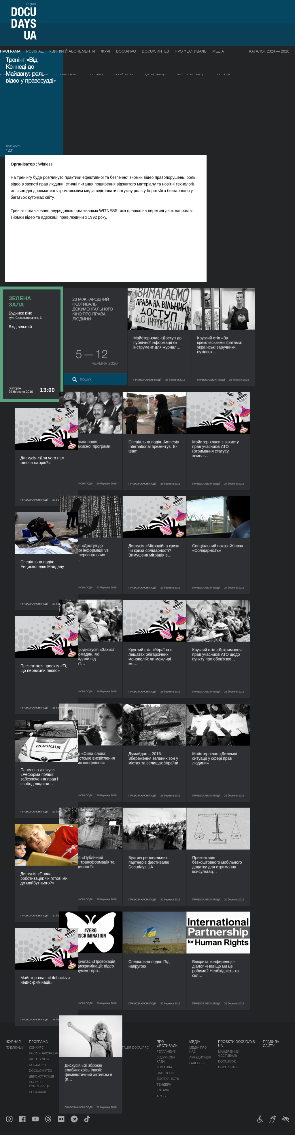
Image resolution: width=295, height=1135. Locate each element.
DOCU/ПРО (126, 51)
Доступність (167, 1078)
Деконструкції (155, 74)
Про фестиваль (191, 51)
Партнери (164, 1073)
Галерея (196, 1063)
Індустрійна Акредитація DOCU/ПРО (118, 1047)
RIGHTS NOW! (68, 74)
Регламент (165, 1051)
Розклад (35, 51)
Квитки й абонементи (72, 51)
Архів (161, 1096)
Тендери (163, 1084)
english (31, 4)
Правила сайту (271, 1044)
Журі (105, 51)
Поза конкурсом (36, 74)
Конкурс (6, 74)
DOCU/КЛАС (223, 74)
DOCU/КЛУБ (227, 1061)
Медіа (218, 51)
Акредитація (200, 1057)
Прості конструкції (190, 74)
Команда (164, 1067)
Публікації (14, 1047)
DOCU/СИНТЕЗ (155, 51)
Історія (162, 1090)
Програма (10, 51)
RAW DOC (94, 1053)
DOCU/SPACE (228, 1067)
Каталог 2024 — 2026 (269, 51)
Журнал (13, 1042)
